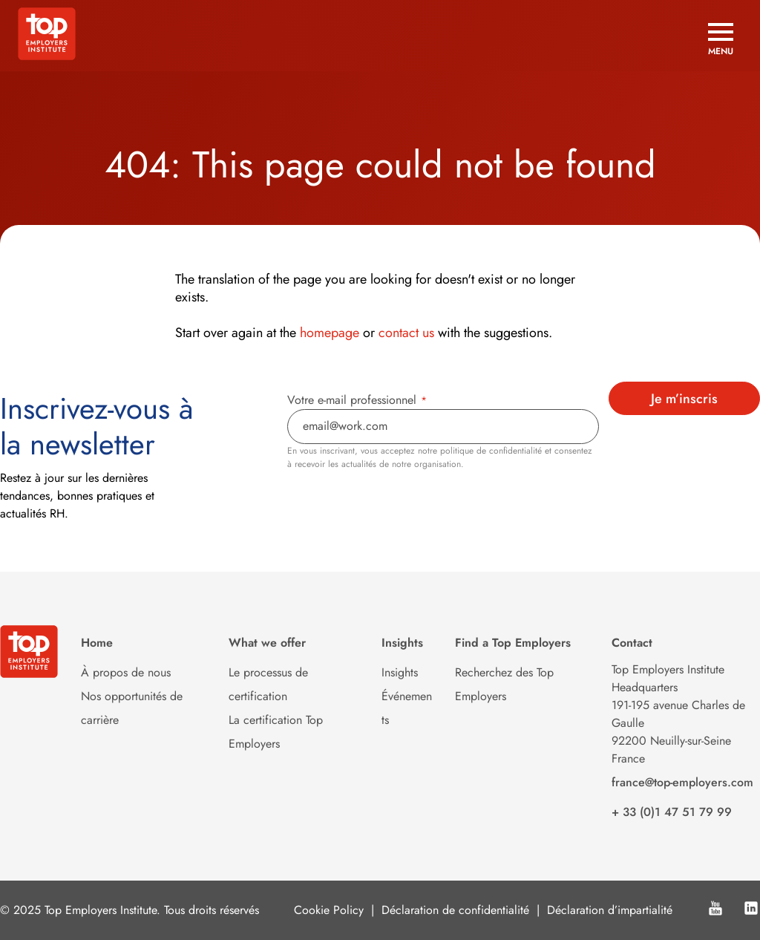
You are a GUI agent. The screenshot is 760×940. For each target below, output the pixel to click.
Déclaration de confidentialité (455, 909)
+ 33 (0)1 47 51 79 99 (672, 811)
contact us (406, 332)
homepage (329, 332)
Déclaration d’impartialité (609, 909)
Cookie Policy (329, 909)
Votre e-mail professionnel (357, 399)
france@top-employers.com (682, 782)
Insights (399, 672)
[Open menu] (720, 39)
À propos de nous (126, 672)
